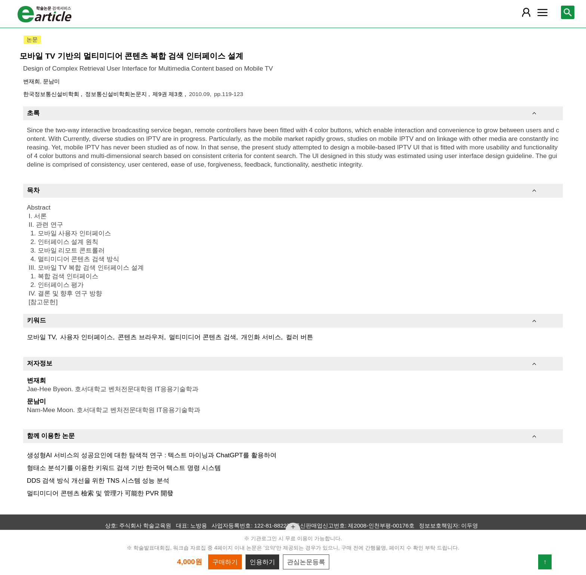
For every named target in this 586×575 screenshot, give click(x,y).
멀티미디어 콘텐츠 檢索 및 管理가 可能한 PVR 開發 (100, 493)
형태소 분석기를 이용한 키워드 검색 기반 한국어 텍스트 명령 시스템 (124, 468)
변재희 (31, 81)
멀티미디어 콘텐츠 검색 (202, 337)
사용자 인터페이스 (86, 337)
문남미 (51, 81)
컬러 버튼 (299, 337)
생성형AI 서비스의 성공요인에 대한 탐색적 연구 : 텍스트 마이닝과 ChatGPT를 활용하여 (152, 455)
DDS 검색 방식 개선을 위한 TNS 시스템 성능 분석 (98, 480)
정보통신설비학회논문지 (116, 94)
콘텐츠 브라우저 (141, 337)
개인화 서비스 (261, 337)
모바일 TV (41, 337)
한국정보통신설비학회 (52, 94)
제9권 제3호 (168, 94)
